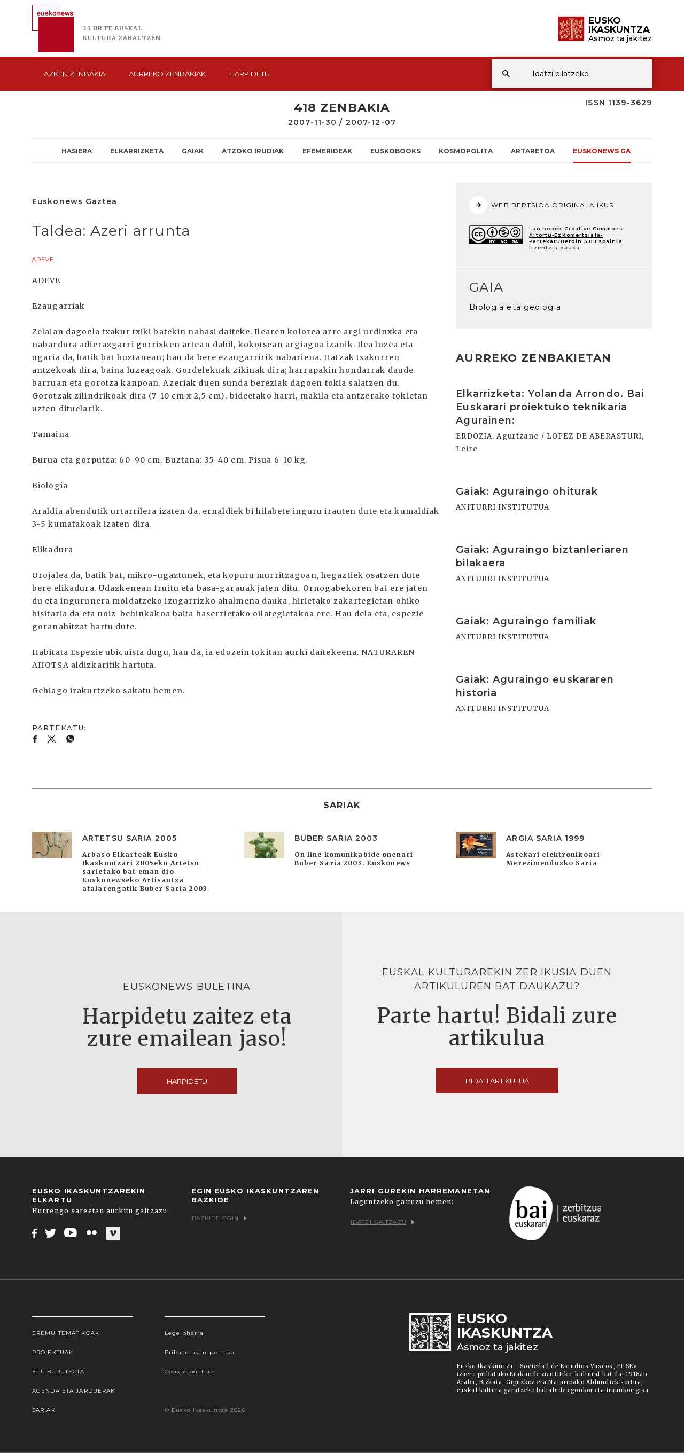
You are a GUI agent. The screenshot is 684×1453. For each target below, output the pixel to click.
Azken (74, 73)
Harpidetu (249, 73)
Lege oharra (184, 1333)
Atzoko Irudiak (253, 150)
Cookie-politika (189, 1371)
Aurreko (167, 73)
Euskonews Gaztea (611, 150)
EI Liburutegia (58, 1371)
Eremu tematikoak (65, 1333)
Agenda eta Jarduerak (73, 1390)
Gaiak (193, 150)
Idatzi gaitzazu (383, 1221)
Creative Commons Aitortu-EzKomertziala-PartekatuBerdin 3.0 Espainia (576, 234)
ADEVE (43, 259)
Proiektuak (52, 1352)
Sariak (44, 1410)
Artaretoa (533, 150)
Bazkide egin (219, 1218)
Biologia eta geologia (515, 307)
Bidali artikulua (497, 1080)
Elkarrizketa (137, 150)
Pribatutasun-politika (200, 1352)
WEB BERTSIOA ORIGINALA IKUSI (542, 205)
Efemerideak (327, 150)
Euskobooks (395, 150)
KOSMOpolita (466, 150)
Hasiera (76, 150)
